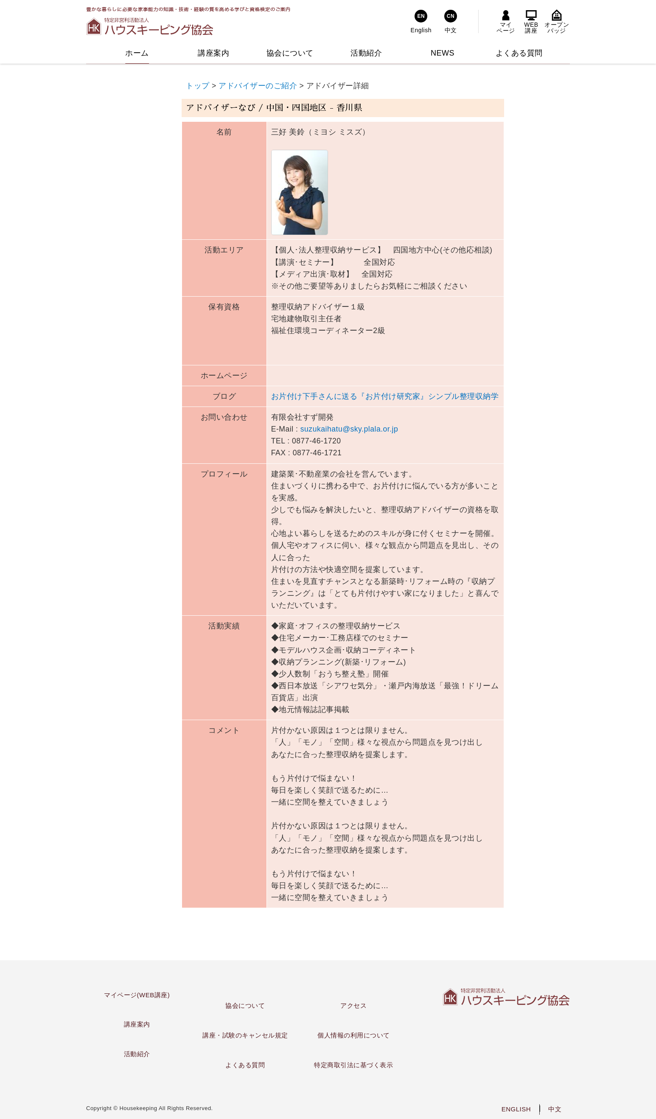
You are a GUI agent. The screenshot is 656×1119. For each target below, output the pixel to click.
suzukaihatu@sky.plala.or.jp (349, 429)
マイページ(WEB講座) (137, 994)
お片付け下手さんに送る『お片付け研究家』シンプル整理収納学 (385, 396)
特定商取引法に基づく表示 (353, 1065)
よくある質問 (245, 1065)
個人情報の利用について (353, 1035)
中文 (554, 1109)
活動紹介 (137, 1053)
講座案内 (137, 1024)
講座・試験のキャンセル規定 (245, 1035)
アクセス (353, 1005)
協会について (245, 1005)
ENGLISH (516, 1109)
